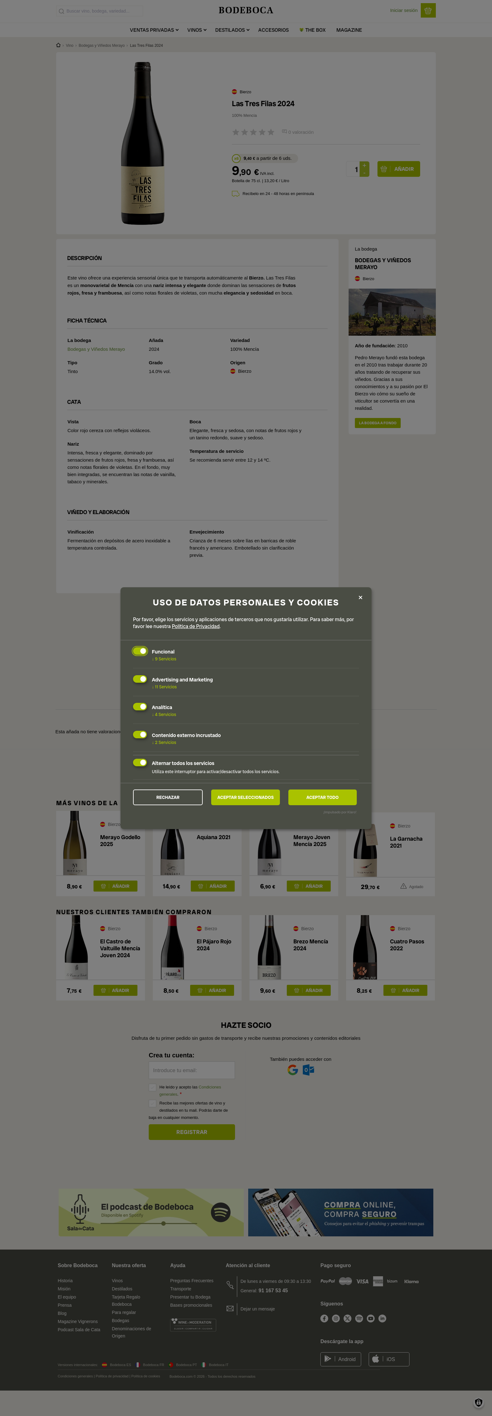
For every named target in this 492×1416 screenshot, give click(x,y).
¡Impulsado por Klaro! (340, 812)
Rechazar (167, 797)
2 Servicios (164, 742)
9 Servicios (164, 659)
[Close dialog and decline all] (360, 597)
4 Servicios (164, 714)
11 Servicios (164, 686)
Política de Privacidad (196, 626)
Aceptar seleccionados (245, 797)
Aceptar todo (322, 797)
